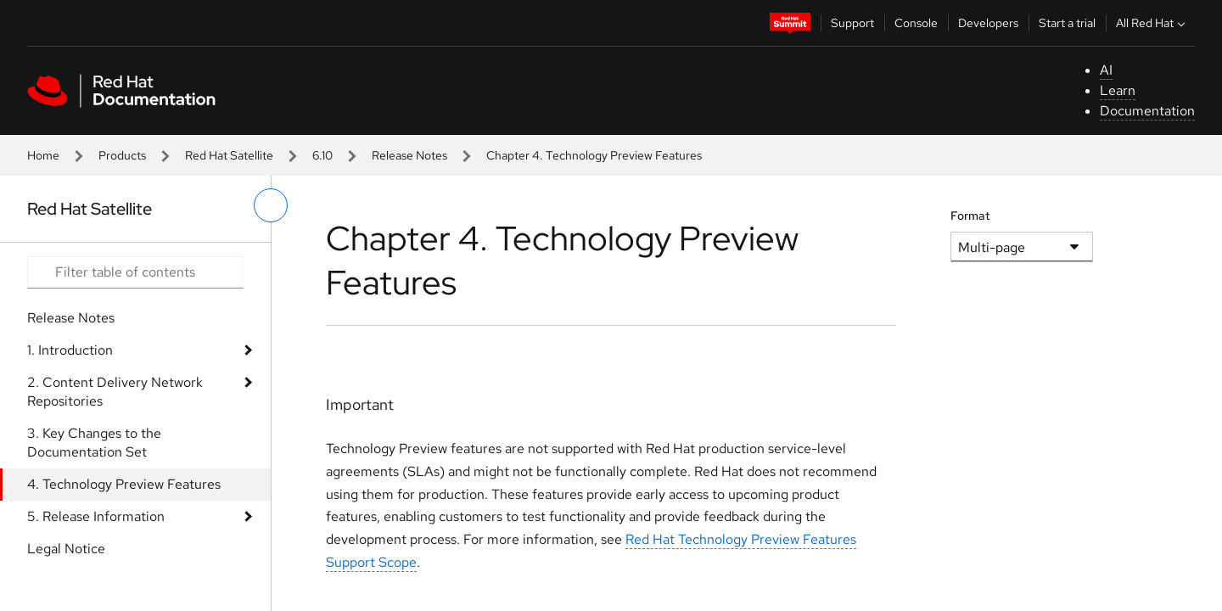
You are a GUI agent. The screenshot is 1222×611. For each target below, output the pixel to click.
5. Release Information (96, 516)
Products (122, 155)
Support (852, 23)
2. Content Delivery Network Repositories (115, 391)
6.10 (322, 155)
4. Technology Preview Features (124, 484)
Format (970, 215)
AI (1106, 70)
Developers (988, 23)
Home (43, 155)
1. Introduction (70, 350)
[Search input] (135, 272)
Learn (1117, 90)
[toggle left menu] (271, 205)
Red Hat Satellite (229, 155)
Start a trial (1067, 23)
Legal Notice (66, 549)
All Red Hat (1152, 23)
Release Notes (409, 155)
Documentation (1147, 111)
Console (916, 23)
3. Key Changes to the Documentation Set (94, 442)
